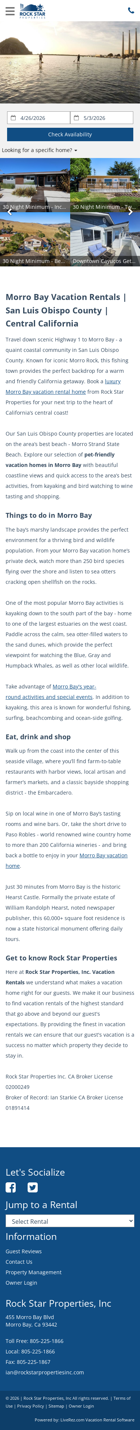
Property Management (34, 1272)
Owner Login (21, 1282)
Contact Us (19, 1261)
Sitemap (56, 1406)
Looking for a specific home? (39, 150)
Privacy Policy (30, 1406)
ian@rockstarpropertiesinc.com (45, 1372)
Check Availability (70, 134)
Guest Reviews (24, 1251)
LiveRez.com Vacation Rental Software (97, 1420)
